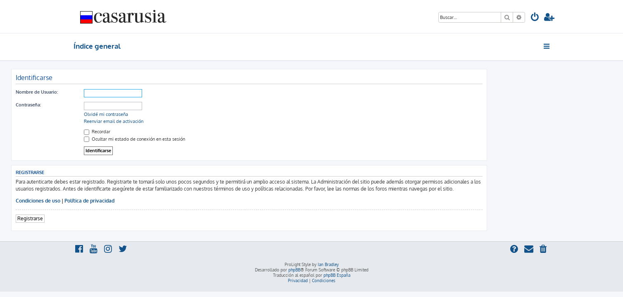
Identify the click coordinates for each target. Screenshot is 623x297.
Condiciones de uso (100, 201)
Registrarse (92, 218)
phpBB (294, 269)
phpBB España (336, 275)
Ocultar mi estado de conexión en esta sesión (196, 139)
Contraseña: (90, 105)
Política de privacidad (152, 201)
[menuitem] (535, 18)
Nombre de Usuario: (99, 92)
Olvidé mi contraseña (168, 114)
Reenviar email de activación (176, 121)
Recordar (159, 131)
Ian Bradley (328, 264)
